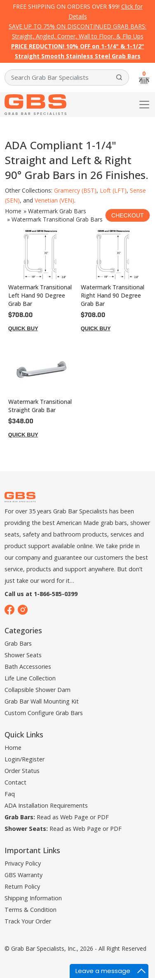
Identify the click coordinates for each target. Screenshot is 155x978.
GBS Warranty (23, 875)
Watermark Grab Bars (57, 211)
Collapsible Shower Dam (37, 690)
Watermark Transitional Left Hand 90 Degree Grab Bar (40, 295)
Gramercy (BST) (75, 190)
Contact (15, 782)
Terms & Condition (30, 910)
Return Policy (22, 886)
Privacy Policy (23, 863)
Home (13, 211)
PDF (103, 817)
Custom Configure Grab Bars (44, 713)
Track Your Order (28, 921)
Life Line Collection (30, 678)
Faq (10, 794)
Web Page (74, 817)
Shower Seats (23, 655)
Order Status (22, 771)
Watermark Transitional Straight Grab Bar (40, 406)
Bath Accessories (28, 666)
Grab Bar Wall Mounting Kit (42, 701)
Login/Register (25, 759)
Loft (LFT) (113, 190)
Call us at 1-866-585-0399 (41, 594)
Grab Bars (18, 643)
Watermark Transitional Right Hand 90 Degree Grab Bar (112, 295)
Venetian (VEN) (54, 200)
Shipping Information (33, 898)
